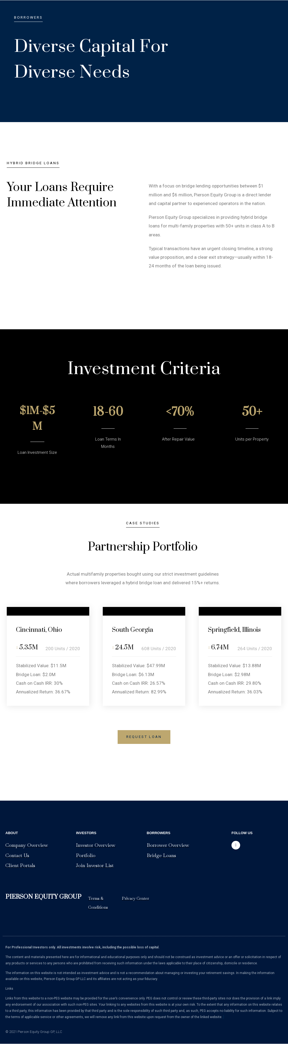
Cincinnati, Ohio (41, 629)
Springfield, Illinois (237, 629)
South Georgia (134, 629)
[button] (144, 737)
